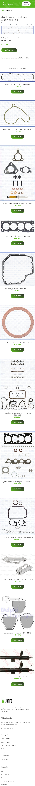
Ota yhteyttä (5, 774)
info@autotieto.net (7, 728)
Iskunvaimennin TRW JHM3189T (17, 677)
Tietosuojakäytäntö (7, 781)
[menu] (32, 10)
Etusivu (3, 23)
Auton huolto (5, 739)
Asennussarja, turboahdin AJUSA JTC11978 (17, 203)
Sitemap (4, 785)
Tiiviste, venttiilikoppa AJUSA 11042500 (17, 84)
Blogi (3, 771)
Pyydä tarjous (26, 3)
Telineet (3, 752)
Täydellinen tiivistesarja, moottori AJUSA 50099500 (17, 414)
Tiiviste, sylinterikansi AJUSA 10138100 (17, 236)
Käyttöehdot (5, 778)
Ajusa (20, 38)
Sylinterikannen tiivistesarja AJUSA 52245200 (17, 482)
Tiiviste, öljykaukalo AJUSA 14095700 (17, 289)
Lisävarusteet (5, 749)
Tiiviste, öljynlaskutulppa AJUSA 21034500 (17, 342)
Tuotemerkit (14, 38)
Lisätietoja (9, 50)
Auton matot (5, 742)
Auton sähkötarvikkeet (8, 745)
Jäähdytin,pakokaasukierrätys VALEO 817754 (17, 579)
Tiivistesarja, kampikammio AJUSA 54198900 (17, 537)
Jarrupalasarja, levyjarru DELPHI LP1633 (17, 633)
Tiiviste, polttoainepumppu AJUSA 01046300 (17, 129)
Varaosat (4, 759)
